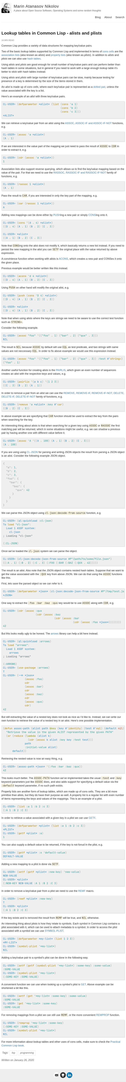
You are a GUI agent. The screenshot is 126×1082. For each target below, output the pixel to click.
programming (27, 1053)
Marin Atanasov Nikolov (36, 6)
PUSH (56, 215)
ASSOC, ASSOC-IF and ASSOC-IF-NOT (88, 123)
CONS (92, 215)
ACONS (63, 258)
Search (120, 17)
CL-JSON (32, 452)
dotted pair (99, 86)
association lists (10, 55)
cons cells (108, 51)
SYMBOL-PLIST (54, 930)
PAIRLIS (61, 370)
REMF (81, 890)
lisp (13, 1053)
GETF (92, 817)
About (108, 17)
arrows (55, 633)
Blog (98, 17)
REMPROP (102, 1015)
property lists (58, 55)
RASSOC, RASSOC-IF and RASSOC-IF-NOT (79, 172)
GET (83, 984)
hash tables (34, 58)
